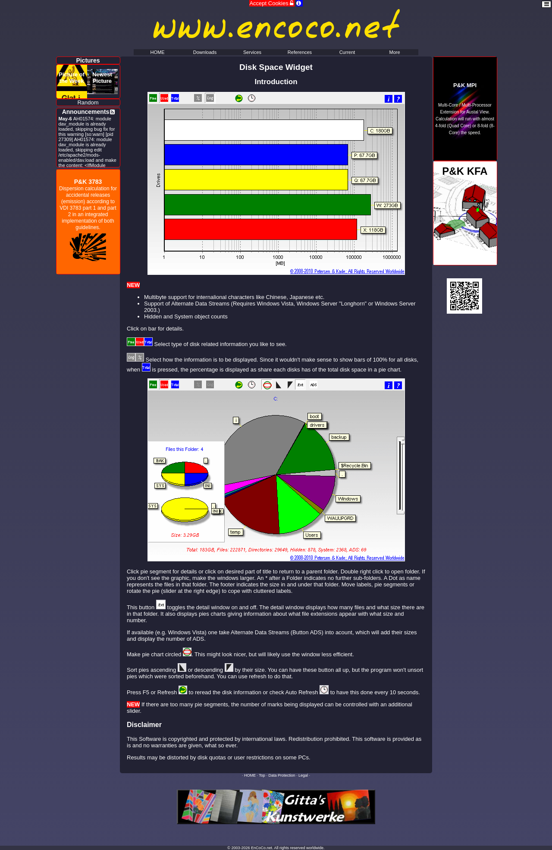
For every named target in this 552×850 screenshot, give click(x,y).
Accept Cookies (272, 3)
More (394, 52)
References (300, 52)
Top (262, 775)
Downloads (204, 52)
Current (347, 52)
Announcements (86, 111)
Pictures (88, 60)
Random (87, 102)
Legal (303, 775)
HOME (250, 775)
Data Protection (281, 775)
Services (252, 52)
